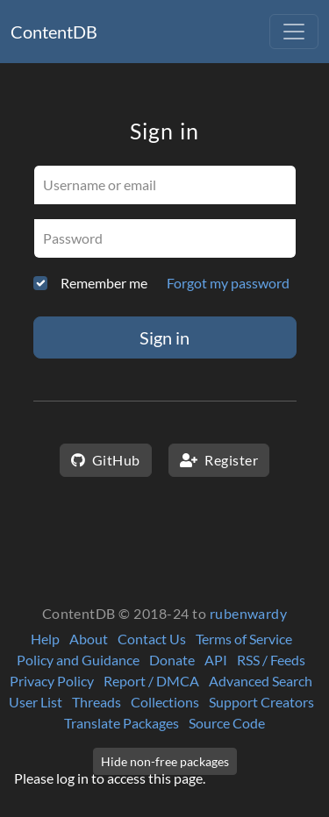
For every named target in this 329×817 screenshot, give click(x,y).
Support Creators (261, 701)
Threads (96, 701)
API (215, 659)
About (88, 638)
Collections (165, 701)
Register (219, 459)
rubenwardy (249, 613)
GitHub (105, 459)
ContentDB (54, 31)
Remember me (104, 282)
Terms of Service (244, 638)
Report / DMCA (151, 680)
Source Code (227, 722)
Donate (172, 659)
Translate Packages (121, 722)
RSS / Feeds (271, 659)
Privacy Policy (52, 680)
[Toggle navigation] (293, 31)
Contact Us (152, 638)
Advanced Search (260, 680)
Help (45, 638)
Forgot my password (228, 282)
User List (35, 701)
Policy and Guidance (78, 659)
